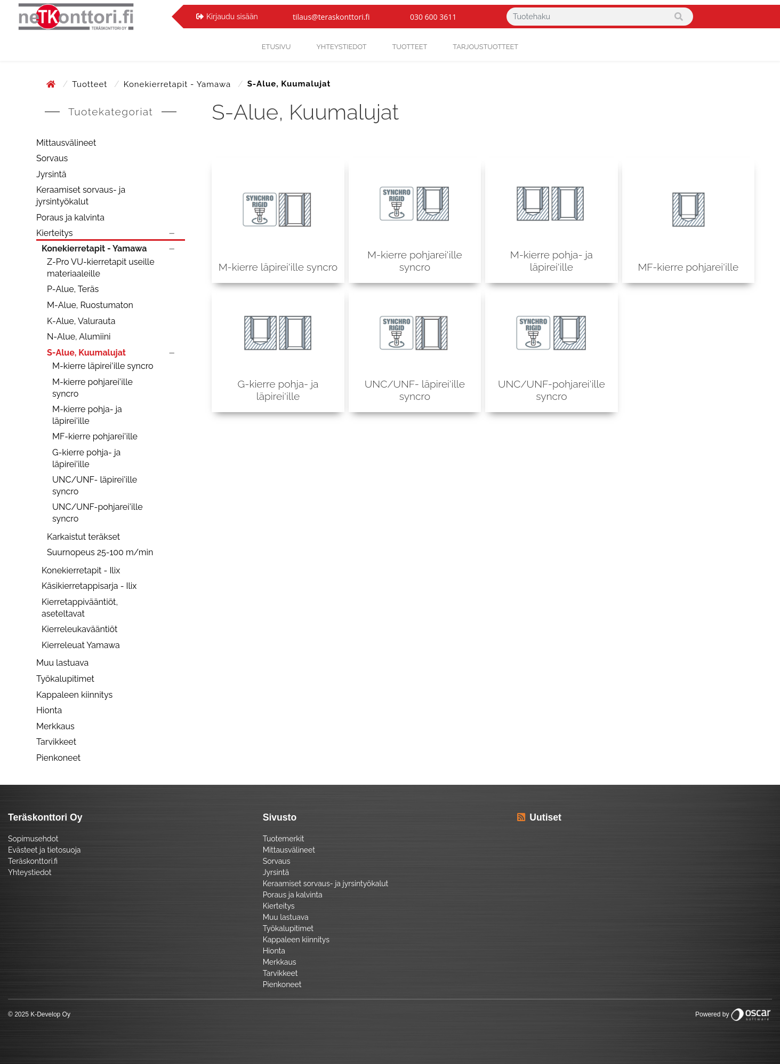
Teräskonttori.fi (33, 861)
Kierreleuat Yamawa (81, 645)
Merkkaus (55, 726)
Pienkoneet (58, 758)
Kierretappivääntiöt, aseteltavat (80, 608)
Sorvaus (52, 158)
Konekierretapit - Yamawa (179, 84)
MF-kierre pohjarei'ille (95, 436)
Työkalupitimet (65, 679)
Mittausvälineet (66, 143)
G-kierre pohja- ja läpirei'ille (86, 458)
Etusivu (276, 47)
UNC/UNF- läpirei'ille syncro (94, 485)
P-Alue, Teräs (73, 289)
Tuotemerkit (283, 838)
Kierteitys (54, 233)
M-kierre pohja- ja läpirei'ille (87, 415)
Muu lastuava (62, 663)
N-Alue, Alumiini (78, 337)
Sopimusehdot (33, 838)
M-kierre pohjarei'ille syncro (92, 388)
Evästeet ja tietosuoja (44, 850)
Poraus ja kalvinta (70, 217)
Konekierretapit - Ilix (81, 570)
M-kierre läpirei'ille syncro (103, 366)
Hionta (49, 710)
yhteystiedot (341, 47)
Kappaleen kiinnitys (74, 695)
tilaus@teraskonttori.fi (331, 17)
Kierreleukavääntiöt (79, 629)
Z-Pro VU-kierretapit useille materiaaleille (101, 268)
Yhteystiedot (30, 872)
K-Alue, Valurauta (81, 321)
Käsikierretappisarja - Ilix (89, 586)
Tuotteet (410, 47)
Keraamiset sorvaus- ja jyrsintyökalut (80, 196)
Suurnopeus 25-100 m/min (100, 552)
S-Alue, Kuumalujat (86, 353)
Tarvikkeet (56, 742)
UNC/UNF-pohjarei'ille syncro (97, 513)
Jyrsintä (51, 174)
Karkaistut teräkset (83, 537)
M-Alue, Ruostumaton (90, 305)
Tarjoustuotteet (485, 47)
